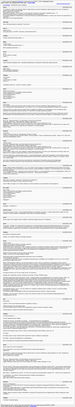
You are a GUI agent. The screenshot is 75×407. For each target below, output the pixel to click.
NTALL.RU (20, 1)
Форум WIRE (31, 2)
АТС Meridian (6, 5)
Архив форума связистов (63, 3)
